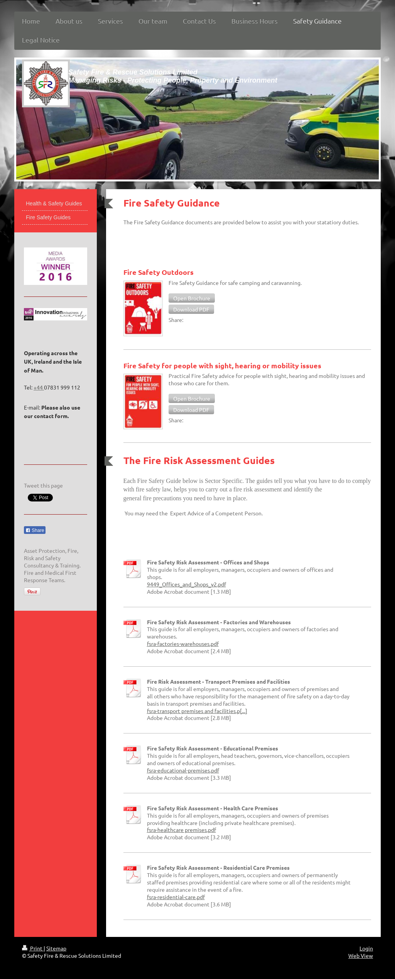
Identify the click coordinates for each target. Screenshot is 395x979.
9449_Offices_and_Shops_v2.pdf (186, 584)
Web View (360, 955)
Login (366, 948)
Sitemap (56, 948)
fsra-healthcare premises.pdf (181, 829)
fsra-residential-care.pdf (176, 896)
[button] (192, 298)
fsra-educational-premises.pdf (183, 770)
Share (34, 530)
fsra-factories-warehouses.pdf (183, 643)
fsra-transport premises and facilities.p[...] (197, 710)
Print (33, 948)
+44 (39, 387)
